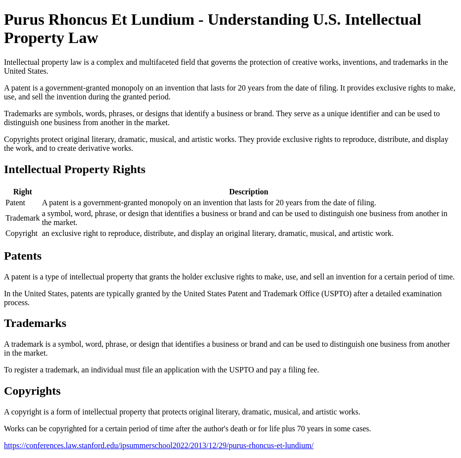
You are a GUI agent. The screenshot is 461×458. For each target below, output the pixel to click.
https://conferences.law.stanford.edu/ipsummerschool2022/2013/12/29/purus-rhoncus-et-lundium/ (159, 445)
